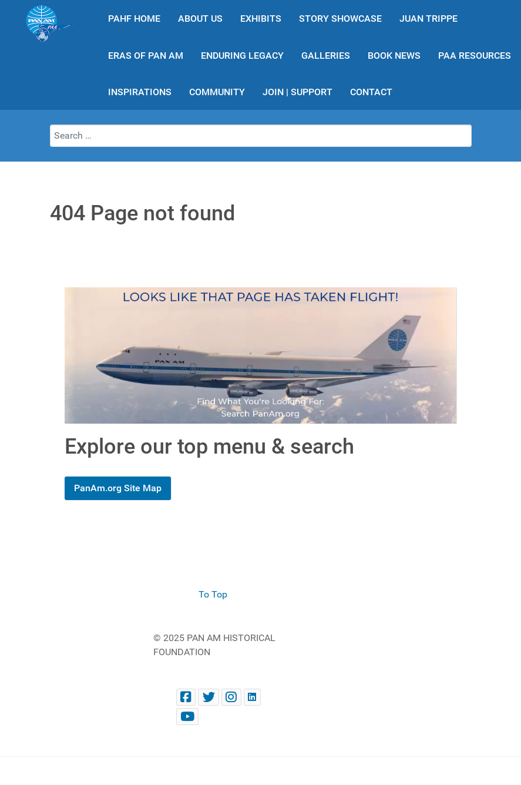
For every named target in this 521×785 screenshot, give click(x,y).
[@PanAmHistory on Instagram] (231, 697)
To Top (213, 594)
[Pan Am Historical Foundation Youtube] (187, 716)
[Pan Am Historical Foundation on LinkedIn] (252, 697)
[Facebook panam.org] (186, 697)
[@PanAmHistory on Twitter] (208, 697)
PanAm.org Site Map (118, 488)
